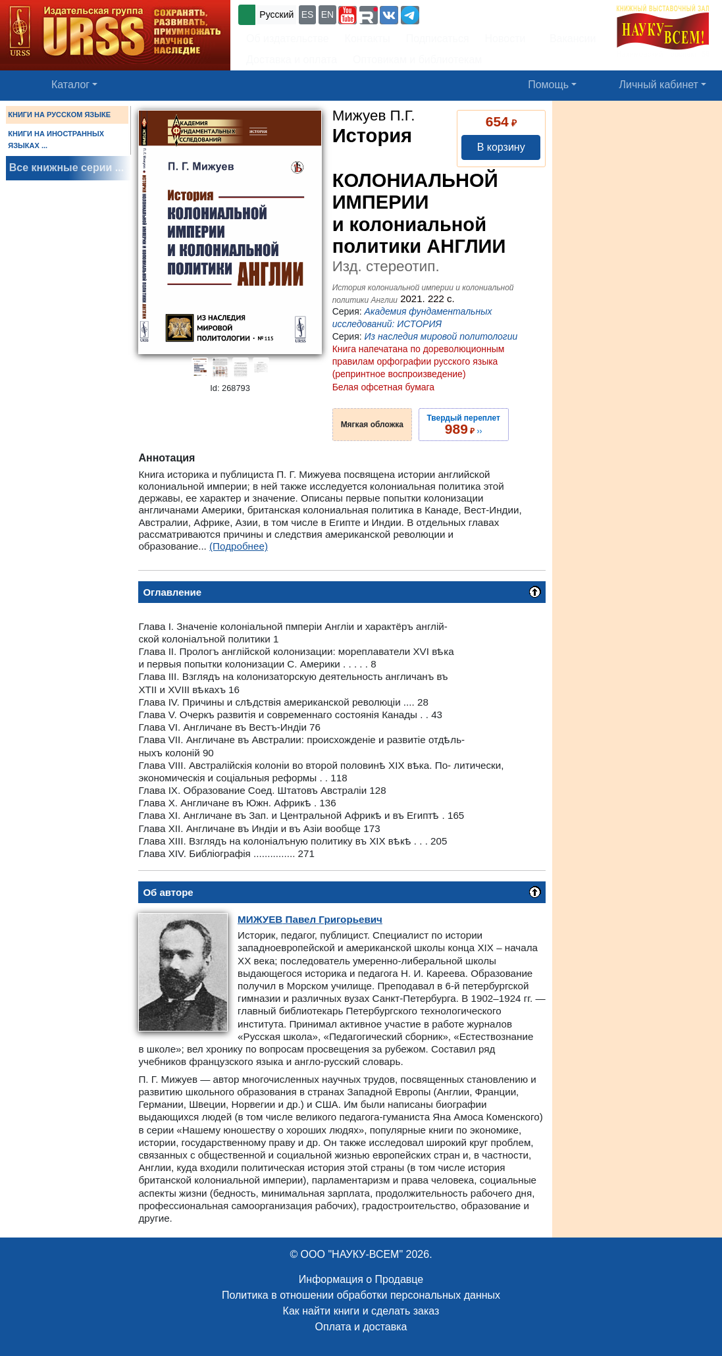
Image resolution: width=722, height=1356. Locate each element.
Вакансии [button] (569, 38)
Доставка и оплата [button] (291, 59)
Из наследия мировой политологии (441, 336)
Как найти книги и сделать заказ (361, 1311)
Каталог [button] (70, 84)
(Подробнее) (238, 546)
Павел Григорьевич (310, 919)
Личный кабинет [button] (658, 84)
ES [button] (307, 14)
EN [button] (327, 14)
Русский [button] (276, 14)
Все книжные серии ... (66, 167)
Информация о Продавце (361, 1279)
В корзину (501, 147)
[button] (347, 15)
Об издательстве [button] (287, 38)
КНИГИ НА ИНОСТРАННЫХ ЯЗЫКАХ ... (56, 139)
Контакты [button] (367, 38)
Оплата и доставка (361, 1326)
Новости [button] (505, 38)
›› (463, 424)
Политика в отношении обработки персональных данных (361, 1295)
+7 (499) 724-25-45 (470, 13)
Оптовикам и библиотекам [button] (417, 59)
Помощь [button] (548, 84)
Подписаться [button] (437, 38)
